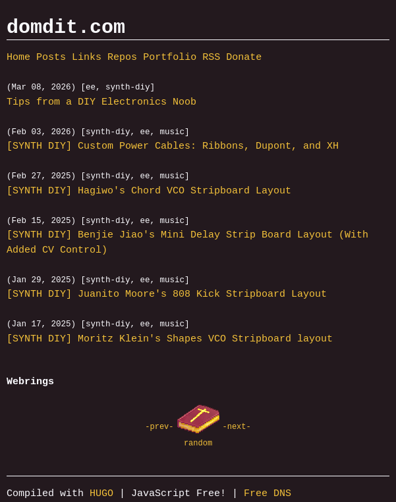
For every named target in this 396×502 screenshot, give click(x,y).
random (198, 443)
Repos (122, 57)
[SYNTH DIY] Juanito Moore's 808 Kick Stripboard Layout (167, 295)
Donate (244, 57)
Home (18, 57)
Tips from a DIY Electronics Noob (101, 102)
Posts (51, 57)
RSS (211, 57)
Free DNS (267, 494)
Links (86, 57)
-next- (237, 427)
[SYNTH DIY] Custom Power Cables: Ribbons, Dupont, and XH (173, 147)
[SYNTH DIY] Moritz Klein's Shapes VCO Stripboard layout (170, 340)
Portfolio (169, 57)
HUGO (101, 494)
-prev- (159, 427)
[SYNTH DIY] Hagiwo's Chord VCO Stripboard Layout (149, 191)
